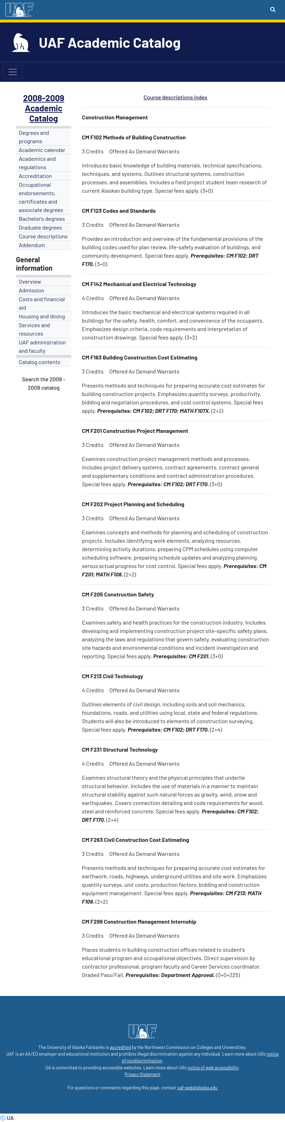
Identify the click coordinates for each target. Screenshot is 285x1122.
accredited (120, 1047)
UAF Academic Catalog (110, 42)
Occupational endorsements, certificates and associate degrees (41, 197)
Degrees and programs (34, 136)
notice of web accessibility (212, 1067)
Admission (31, 290)
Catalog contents (39, 361)
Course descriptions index (175, 97)
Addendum (32, 245)
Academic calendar (42, 149)
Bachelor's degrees (42, 218)
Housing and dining (42, 316)
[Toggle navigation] (12, 72)
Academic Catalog (44, 113)
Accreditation (35, 175)
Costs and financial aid (42, 303)
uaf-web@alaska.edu (197, 1087)
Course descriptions (43, 236)
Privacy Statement (143, 1074)
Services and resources (34, 329)
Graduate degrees (40, 227)
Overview (30, 281)
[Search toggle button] (273, 9)
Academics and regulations (37, 162)
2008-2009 (43, 98)
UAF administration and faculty (42, 346)
